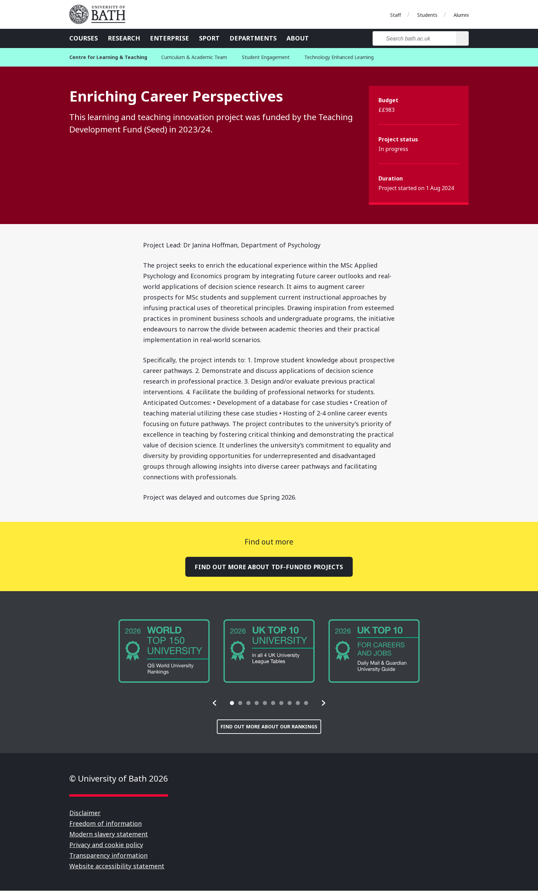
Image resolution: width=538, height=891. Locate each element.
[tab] (232, 703)
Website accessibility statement (116, 866)
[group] (164, 651)
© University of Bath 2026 (118, 778)
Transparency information (108, 856)
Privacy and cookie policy (106, 845)
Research (124, 38)
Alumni (461, 15)
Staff (395, 15)
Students (427, 15)
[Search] (462, 38)
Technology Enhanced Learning (339, 57)
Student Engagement (266, 57)
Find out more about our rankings (269, 727)
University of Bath (100, 14)
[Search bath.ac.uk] (414, 38)
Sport (209, 38)
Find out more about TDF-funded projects (269, 567)
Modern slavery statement (108, 834)
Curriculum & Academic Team (194, 57)
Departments (253, 38)
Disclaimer (85, 813)
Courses (83, 38)
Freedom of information (105, 824)
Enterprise (169, 38)
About (297, 38)
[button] (215, 703)
